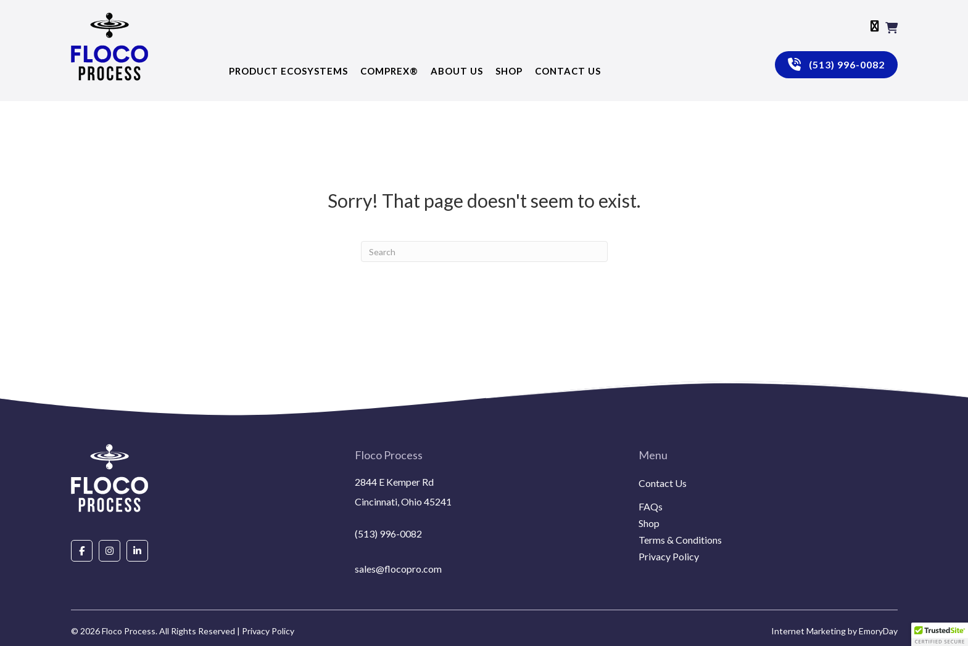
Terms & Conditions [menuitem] (680, 540)
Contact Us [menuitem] (663, 483)
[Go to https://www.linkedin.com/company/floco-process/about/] (137, 550)
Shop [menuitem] (649, 523)
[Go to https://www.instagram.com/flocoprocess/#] (109, 550)
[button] (939, 634)
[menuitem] (768, 498)
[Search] (484, 251)
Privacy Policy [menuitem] (669, 557)
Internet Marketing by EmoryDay (834, 631)
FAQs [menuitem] (651, 507)
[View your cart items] (891, 28)
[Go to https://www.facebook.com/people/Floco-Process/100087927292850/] (82, 550)
